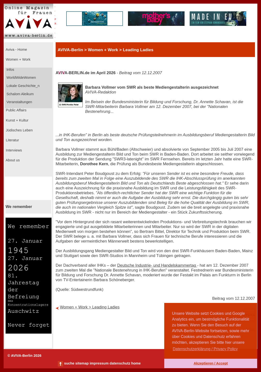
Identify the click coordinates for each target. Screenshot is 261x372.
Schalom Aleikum (20, 94)
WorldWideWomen (21, 77)
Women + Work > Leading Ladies (90, 307)
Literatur (12, 140)
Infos (10, 70)
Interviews (13, 150)
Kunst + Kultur (16, 120)
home (136, 363)
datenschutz (120, 363)
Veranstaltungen (19, 102)
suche (69, 363)
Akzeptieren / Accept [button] (211, 363)
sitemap (82, 363)
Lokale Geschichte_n (23, 86)
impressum (99, 363)
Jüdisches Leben (19, 130)
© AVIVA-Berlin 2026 (24, 356)
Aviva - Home (16, 49)
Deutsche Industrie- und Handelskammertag (157, 265)
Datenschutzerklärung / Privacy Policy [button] (205, 349)
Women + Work (17, 59)
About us (12, 160)
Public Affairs (15, 110)
